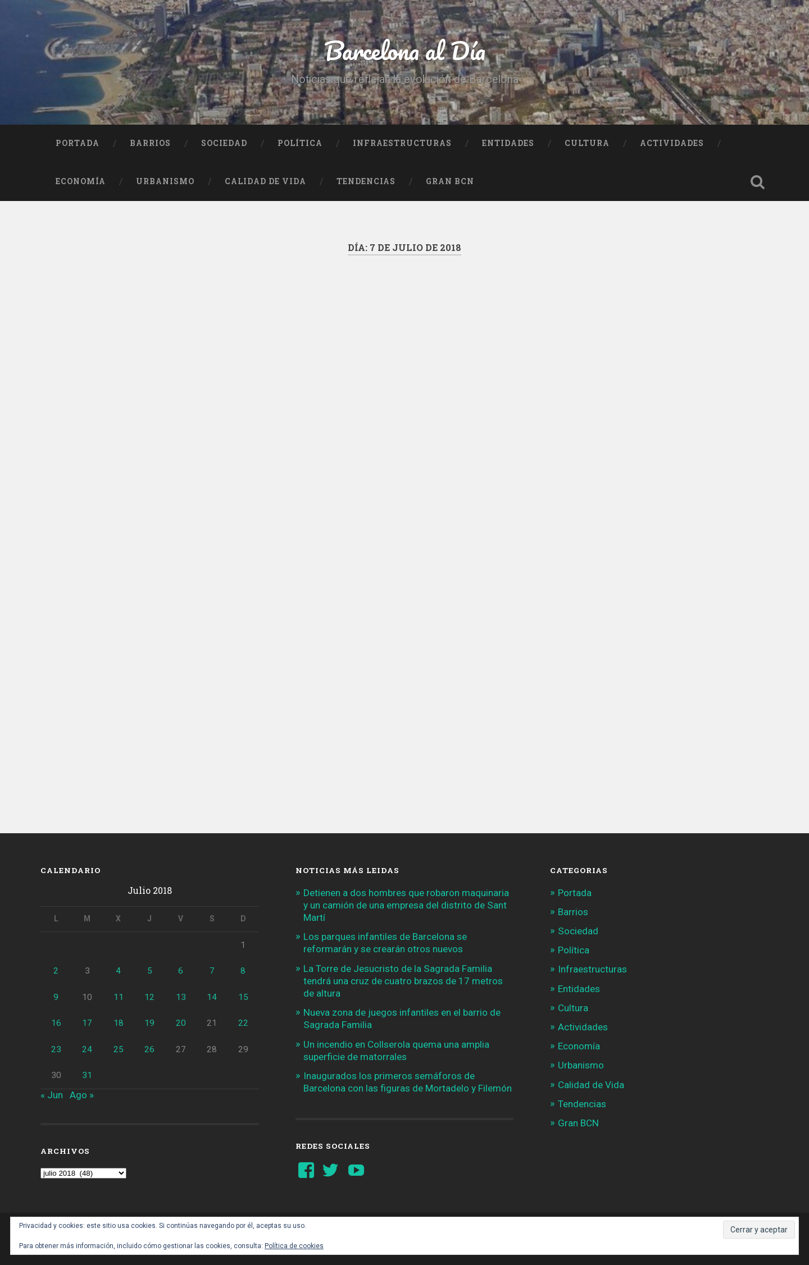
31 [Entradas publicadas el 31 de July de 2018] (87, 1075)
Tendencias (366, 181)
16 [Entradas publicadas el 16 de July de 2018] (56, 1023)
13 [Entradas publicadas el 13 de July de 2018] (181, 997)
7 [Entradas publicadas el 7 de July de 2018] (212, 971)
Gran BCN (450, 181)
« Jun (51, 1094)
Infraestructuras (402, 143)
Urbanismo (165, 181)
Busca (757, 182)
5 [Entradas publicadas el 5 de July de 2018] (149, 971)
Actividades (672, 143)
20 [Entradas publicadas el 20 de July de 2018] (181, 1023)
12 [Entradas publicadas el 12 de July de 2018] (149, 997)
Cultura (587, 143)
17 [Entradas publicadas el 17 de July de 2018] (87, 1023)
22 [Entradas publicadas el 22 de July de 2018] (243, 1023)
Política (300, 143)
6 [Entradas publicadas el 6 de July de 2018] (180, 971)
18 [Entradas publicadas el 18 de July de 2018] (118, 1023)
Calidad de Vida (265, 181)
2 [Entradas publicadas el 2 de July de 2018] (55, 971)
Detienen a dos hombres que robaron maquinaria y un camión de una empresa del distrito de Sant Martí (406, 905)
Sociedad (224, 143)
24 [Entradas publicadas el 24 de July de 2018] (87, 1049)
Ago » (82, 1094)
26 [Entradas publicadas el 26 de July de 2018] (149, 1049)
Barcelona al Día (404, 50)
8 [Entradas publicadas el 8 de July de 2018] (243, 971)
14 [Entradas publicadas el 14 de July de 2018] (212, 997)
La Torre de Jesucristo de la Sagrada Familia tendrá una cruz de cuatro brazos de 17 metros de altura (403, 981)
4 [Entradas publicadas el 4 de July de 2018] (118, 971)
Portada (77, 143)
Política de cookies (294, 1246)
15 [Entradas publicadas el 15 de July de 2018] (243, 997)
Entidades (508, 143)
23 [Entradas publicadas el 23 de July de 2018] (56, 1049)
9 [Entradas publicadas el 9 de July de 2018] (55, 997)
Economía (81, 181)
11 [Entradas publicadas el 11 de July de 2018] (118, 997)
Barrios (150, 143)
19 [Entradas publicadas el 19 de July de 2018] (149, 1023)
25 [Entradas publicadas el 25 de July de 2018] (118, 1049)
